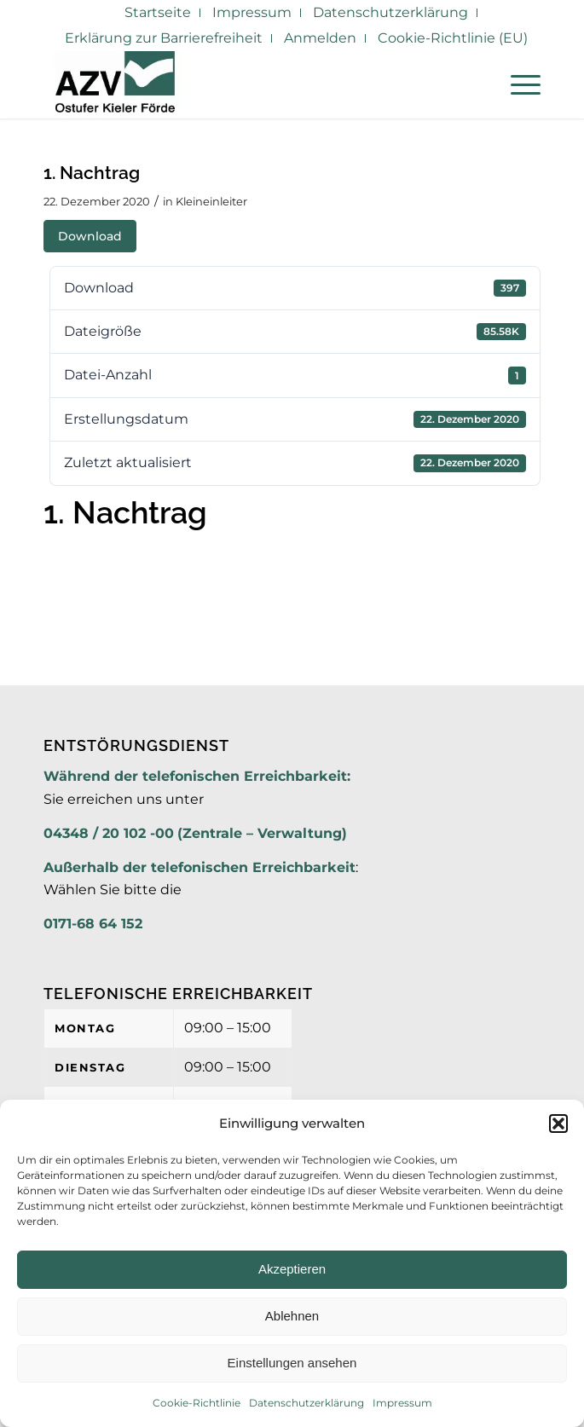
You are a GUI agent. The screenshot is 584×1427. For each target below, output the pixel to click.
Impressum (402, 1402)
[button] (558, 1123)
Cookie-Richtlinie (196, 1402)
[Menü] (517, 84)
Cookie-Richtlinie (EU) (453, 38)
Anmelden (320, 38)
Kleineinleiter (211, 201)
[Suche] (477, 84)
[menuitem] (158, 13)
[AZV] (242, 84)
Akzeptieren (292, 1269)
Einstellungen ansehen (292, 1362)
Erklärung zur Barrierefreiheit (164, 38)
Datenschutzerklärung (306, 1402)
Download (90, 236)
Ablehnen (292, 1316)
